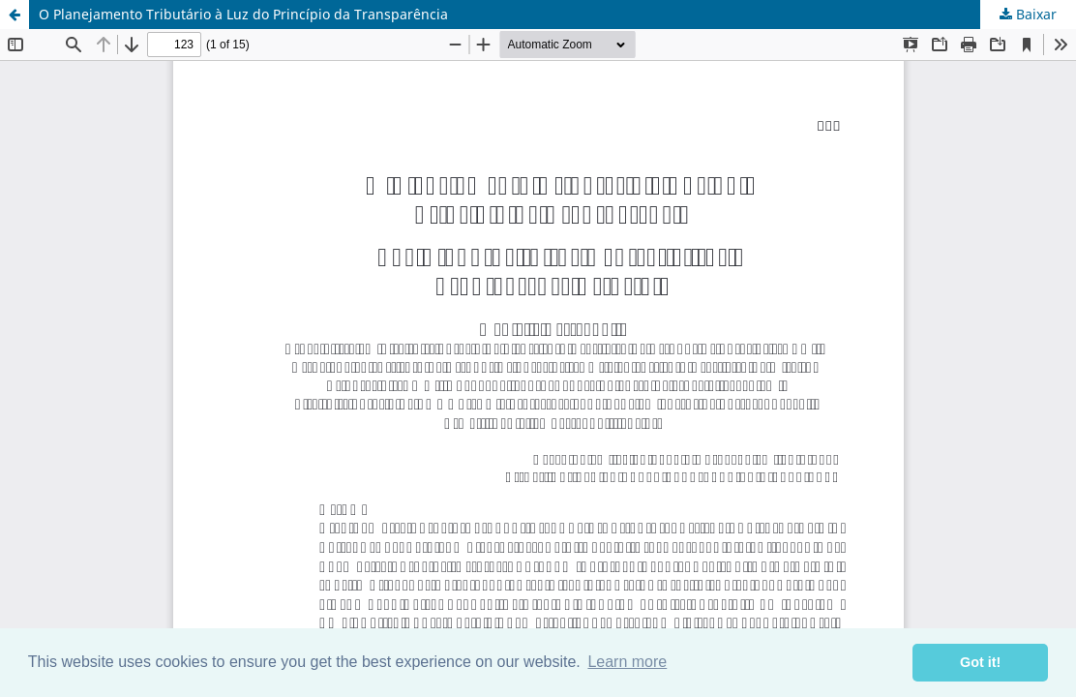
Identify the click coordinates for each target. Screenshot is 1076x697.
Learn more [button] (627, 661)
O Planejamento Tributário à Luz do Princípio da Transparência (243, 14)
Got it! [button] (980, 662)
